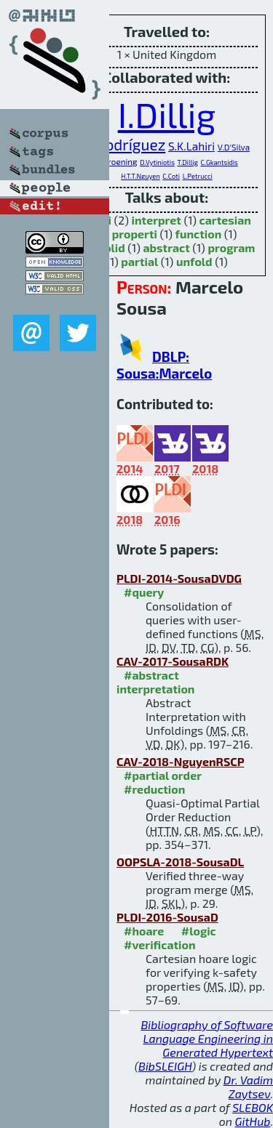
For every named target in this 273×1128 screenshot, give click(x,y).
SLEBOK (252, 1107)
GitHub (253, 1121)
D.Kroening (116, 161)
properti (134, 234)
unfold (194, 261)
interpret (156, 220)
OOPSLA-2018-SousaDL (180, 862)
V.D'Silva (234, 147)
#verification (160, 944)
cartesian (225, 220)
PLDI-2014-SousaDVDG (179, 578)
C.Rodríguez (124, 144)
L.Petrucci (198, 176)
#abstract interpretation (155, 682)
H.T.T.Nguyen (140, 176)
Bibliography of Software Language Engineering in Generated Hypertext (207, 1038)
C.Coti (171, 176)
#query (144, 592)
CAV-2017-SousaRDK (172, 661)
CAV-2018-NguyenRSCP (180, 761)
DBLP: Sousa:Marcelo (164, 365)
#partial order (163, 775)
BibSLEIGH (164, 1066)
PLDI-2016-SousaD (167, 917)
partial (139, 261)
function (198, 234)
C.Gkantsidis (219, 162)
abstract (166, 247)
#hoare (144, 931)
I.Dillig (167, 114)
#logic (198, 931)
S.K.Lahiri (191, 146)
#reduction (154, 789)
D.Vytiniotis (157, 162)
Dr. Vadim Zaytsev (248, 1086)
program (231, 247)
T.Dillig (187, 162)
